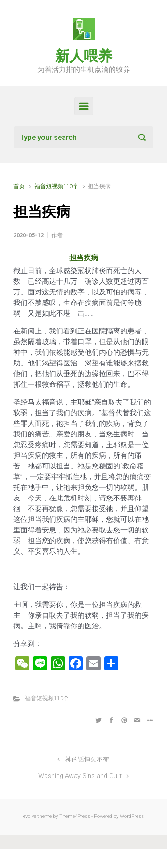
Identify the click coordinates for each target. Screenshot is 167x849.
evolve (29, 816)
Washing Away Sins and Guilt (80, 776)
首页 (19, 186)
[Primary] (83, 106)
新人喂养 (83, 56)
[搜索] (83, 137)
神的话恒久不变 (87, 759)
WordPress (132, 816)
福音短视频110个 (56, 186)
